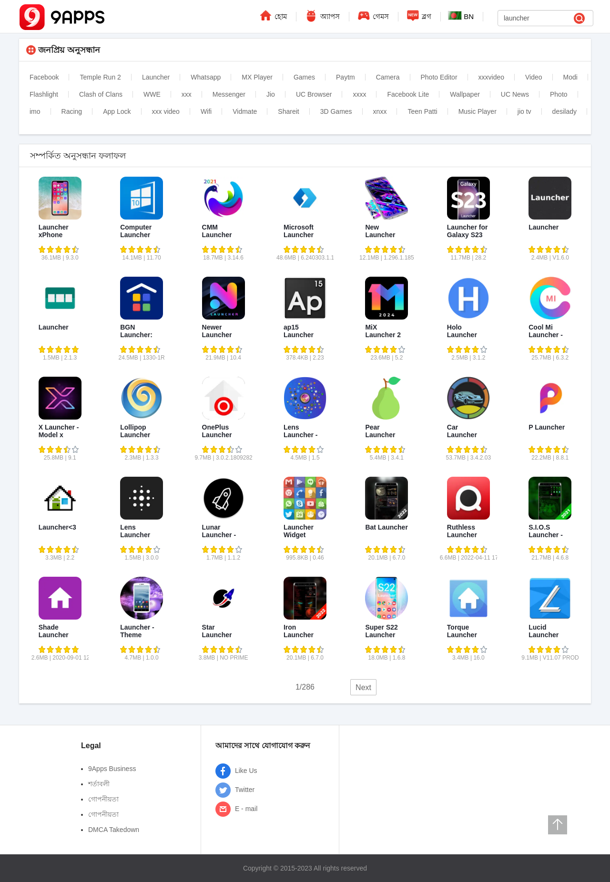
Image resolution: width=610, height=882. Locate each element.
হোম (272, 15)
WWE (152, 94)
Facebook (44, 77)
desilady (564, 111)
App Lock (117, 111)
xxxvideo (491, 77)
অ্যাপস (321, 15)
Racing (71, 111)
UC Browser (314, 94)
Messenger (229, 94)
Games (304, 77)
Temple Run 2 (100, 77)
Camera (388, 77)
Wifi (206, 111)
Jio (270, 94)
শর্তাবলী (99, 784)
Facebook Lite (408, 94)
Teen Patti (422, 111)
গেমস (372, 15)
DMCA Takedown (113, 829)
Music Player (477, 111)
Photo (559, 94)
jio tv (524, 111)
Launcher (156, 77)
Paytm (345, 77)
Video (533, 77)
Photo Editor (439, 77)
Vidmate (245, 111)
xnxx (380, 111)
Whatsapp (206, 77)
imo (35, 111)
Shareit (288, 111)
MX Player (257, 77)
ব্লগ (418, 15)
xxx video (166, 111)
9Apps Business (112, 768)
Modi (570, 77)
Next (363, 687)
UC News (515, 94)
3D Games (336, 111)
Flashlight (44, 94)
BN (461, 15)
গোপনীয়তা (103, 799)
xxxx (359, 94)
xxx (187, 94)
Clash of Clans (100, 94)
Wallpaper (465, 94)
